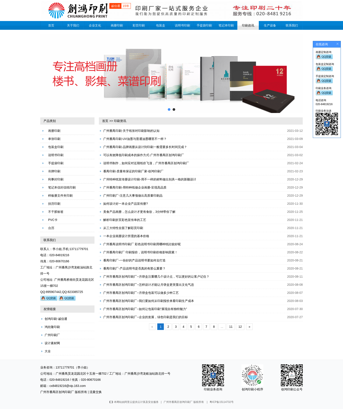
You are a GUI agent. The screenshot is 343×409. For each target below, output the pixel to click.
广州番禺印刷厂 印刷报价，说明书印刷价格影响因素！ (140, 252)
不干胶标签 (55, 211)
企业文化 (95, 25)
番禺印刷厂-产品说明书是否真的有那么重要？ (134, 268)
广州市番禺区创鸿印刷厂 (57, 392)
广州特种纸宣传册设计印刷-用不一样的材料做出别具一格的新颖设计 (149, 179)
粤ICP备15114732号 (221, 402)
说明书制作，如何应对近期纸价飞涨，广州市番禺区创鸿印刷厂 (146, 163)
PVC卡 (53, 220)
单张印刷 (54, 139)
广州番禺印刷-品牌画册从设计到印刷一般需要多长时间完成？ (145, 147)
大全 (48, 351)
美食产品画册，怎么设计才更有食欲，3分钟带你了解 (139, 211)
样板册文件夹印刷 (60, 195)
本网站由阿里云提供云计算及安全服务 (134, 402)
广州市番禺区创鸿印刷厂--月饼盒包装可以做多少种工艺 (141, 292)
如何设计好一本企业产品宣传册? (125, 203)
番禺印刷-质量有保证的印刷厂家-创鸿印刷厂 (133, 171)
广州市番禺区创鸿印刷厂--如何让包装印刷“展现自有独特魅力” (145, 309)
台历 (51, 228)
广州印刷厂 (52, 335)
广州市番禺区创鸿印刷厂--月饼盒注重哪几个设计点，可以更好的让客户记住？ (156, 276)
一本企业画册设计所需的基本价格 (126, 236)
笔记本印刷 (226, 25)
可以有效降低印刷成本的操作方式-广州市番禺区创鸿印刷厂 (143, 155)
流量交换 (95, 392)
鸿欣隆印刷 (52, 327)
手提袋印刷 (204, 25)
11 (231, 326)
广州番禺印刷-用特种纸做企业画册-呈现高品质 (134, 187)
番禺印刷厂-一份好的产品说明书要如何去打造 (134, 260)
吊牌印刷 (54, 171)
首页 (51, 25)
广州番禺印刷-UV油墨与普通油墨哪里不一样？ (135, 139)
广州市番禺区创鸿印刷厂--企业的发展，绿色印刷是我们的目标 (145, 317)
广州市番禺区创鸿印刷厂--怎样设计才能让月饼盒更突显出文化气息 (148, 284)
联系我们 (292, 25)
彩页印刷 (139, 25)
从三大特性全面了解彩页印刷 (123, 228)
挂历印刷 (54, 203)
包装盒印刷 (55, 147)
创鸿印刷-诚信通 (56, 319)
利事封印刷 (55, 179)
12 (240, 326)
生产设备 (270, 25)
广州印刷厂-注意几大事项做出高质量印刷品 (133, 195)
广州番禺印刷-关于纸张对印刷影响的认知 (131, 130)
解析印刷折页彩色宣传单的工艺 (124, 220)
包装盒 (160, 25)
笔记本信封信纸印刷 (62, 187)
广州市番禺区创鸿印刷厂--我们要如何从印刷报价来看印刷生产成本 (148, 301)
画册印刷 (117, 25)
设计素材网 (52, 343)
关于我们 (73, 25)
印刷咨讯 (248, 25)
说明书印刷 (182, 25)
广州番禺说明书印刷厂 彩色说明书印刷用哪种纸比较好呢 (142, 244)
